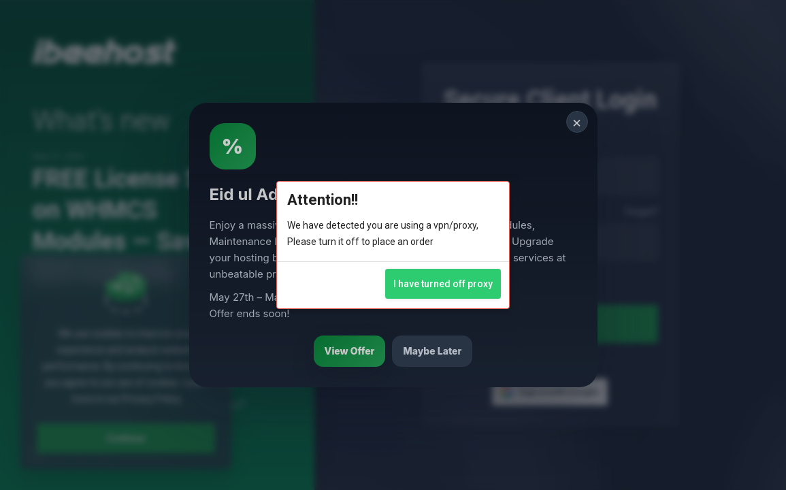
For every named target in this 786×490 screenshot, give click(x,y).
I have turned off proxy (443, 283)
